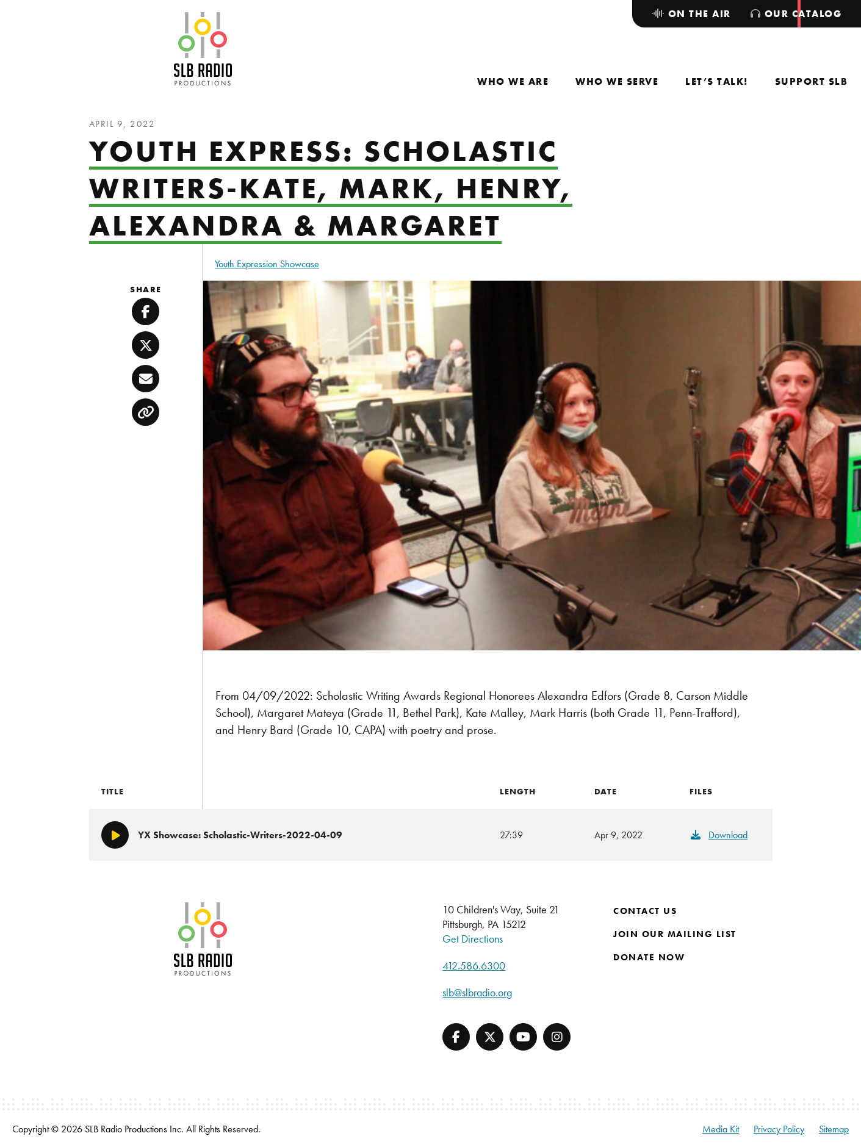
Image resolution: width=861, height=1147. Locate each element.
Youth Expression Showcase (267, 263)
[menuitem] (513, 81)
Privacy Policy (779, 1129)
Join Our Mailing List (675, 934)
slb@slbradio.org (477, 992)
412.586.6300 (473, 965)
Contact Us (645, 911)
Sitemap (834, 1129)
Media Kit (720, 1129)
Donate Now (649, 957)
